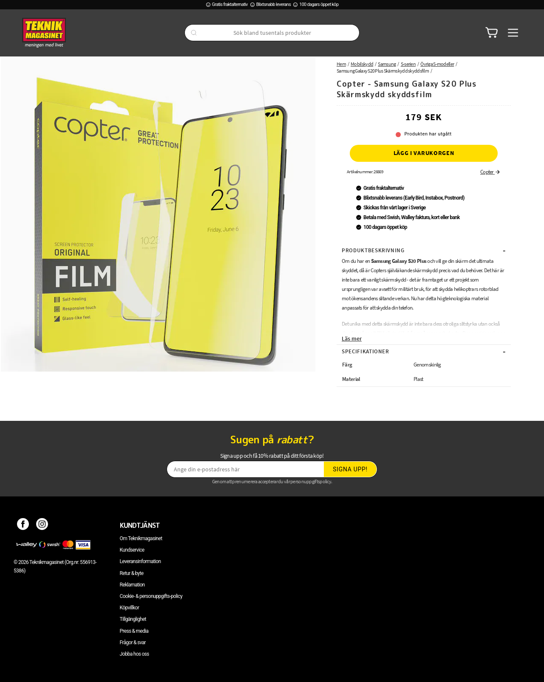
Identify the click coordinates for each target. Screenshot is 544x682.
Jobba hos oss (134, 654)
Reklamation (132, 585)
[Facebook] (23, 525)
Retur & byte (132, 573)
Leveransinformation (140, 561)
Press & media (134, 631)
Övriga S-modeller (437, 64)
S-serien (408, 64)
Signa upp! (350, 469)
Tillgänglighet (133, 619)
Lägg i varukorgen (424, 153)
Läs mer (352, 338)
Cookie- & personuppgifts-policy (151, 596)
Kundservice (132, 550)
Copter (490, 171)
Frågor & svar (133, 642)
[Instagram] (42, 525)
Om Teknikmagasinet (141, 538)
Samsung (387, 64)
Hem (341, 64)
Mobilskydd (362, 64)
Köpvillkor (129, 608)
